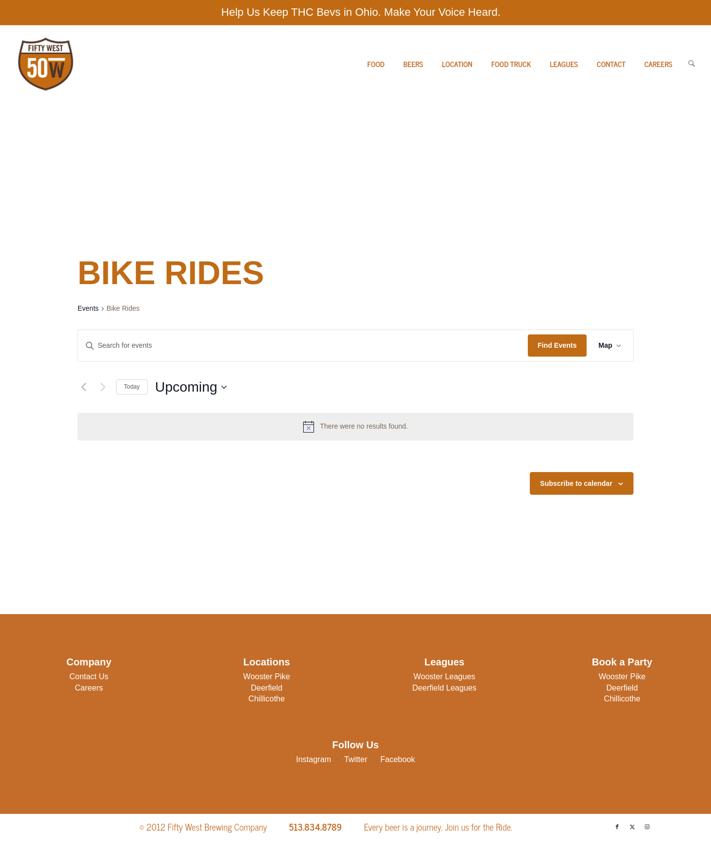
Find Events (557, 345)
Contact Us (88, 676)
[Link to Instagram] (646, 826)
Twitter (355, 759)
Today (132, 386)
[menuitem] (376, 64)
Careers (89, 688)
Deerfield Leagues (444, 688)
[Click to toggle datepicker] (191, 387)
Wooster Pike (266, 676)
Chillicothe (266, 699)
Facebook (397, 759)
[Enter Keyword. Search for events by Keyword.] (303, 345)
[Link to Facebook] (617, 826)
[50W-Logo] (44, 64)
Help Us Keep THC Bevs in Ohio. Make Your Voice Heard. (361, 12)
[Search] (691, 64)
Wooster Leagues (444, 676)
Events (88, 308)
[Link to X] (632, 826)
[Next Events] (103, 387)
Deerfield (266, 688)
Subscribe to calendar (576, 483)
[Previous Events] (83, 387)
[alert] (355, 426)
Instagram (313, 759)
